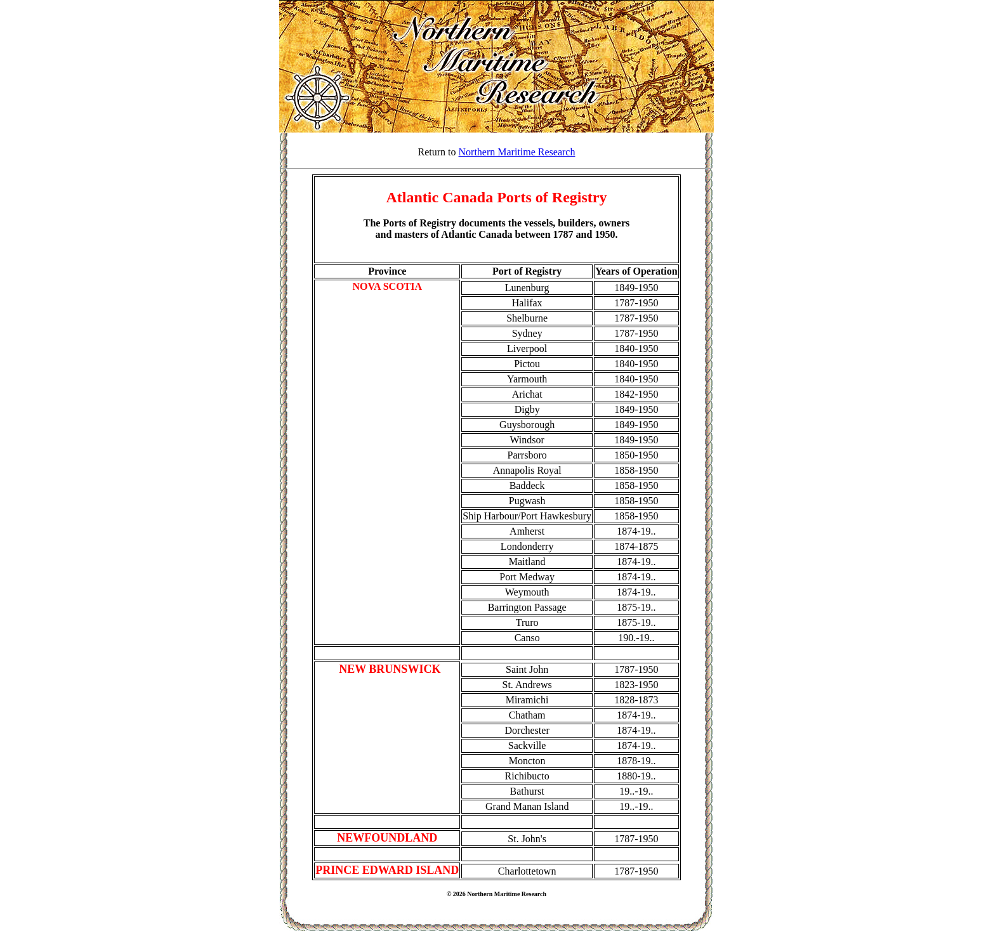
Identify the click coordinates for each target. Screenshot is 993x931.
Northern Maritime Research (517, 151)
